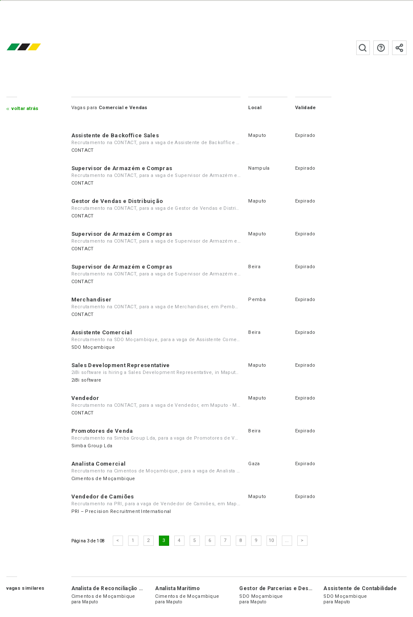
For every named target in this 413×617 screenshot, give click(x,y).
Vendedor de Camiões (102, 496)
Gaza (254, 463)
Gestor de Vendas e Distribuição (117, 201)
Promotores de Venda (102, 431)
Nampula (258, 168)
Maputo (257, 135)
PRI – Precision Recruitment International (121, 511)
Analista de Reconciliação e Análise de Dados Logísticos (144, 588)
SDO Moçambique (93, 347)
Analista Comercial (98, 464)
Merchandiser (91, 299)
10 (271, 540)
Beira (254, 266)
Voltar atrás (25, 108)
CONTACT (82, 150)
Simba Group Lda (92, 446)
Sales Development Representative (120, 365)
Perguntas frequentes (381, 48)
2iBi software (86, 380)
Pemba (257, 299)
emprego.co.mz (36, 48)
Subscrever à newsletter (399, 48)
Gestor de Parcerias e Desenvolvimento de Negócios (309, 588)
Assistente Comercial (101, 332)
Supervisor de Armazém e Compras (122, 168)
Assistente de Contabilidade (360, 588)
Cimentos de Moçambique (103, 478)
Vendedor (85, 398)
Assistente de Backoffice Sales (115, 135)
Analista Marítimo (177, 588)
